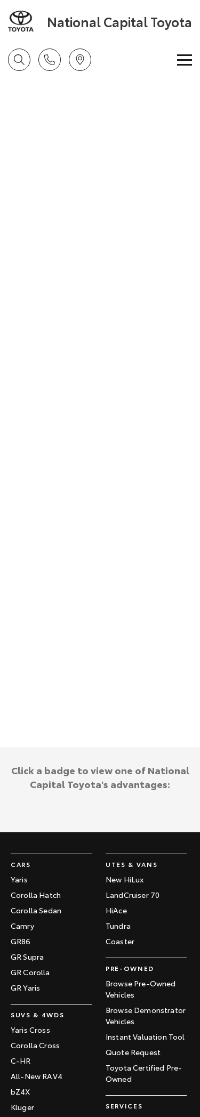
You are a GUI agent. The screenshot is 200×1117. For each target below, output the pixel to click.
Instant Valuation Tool (145, 1036)
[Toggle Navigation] (184, 60)
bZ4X (20, 1091)
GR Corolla (30, 972)
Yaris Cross (30, 1029)
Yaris (19, 879)
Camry (22, 925)
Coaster (120, 941)
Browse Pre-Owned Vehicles (141, 989)
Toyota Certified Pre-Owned (144, 1073)
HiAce (116, 910)
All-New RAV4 (36, 1076)
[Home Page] (26, 21)
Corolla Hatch (36, 894)
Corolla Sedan (36, 910)
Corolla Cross (35, 1045)
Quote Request (133, 1052)
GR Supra (27, 956)
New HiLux (124, 879)
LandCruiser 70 (132, 894)
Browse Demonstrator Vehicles (146, 1015)
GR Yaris (25, 987)
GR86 (21, 941)
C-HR (21, 1060)
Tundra (118, 925)
